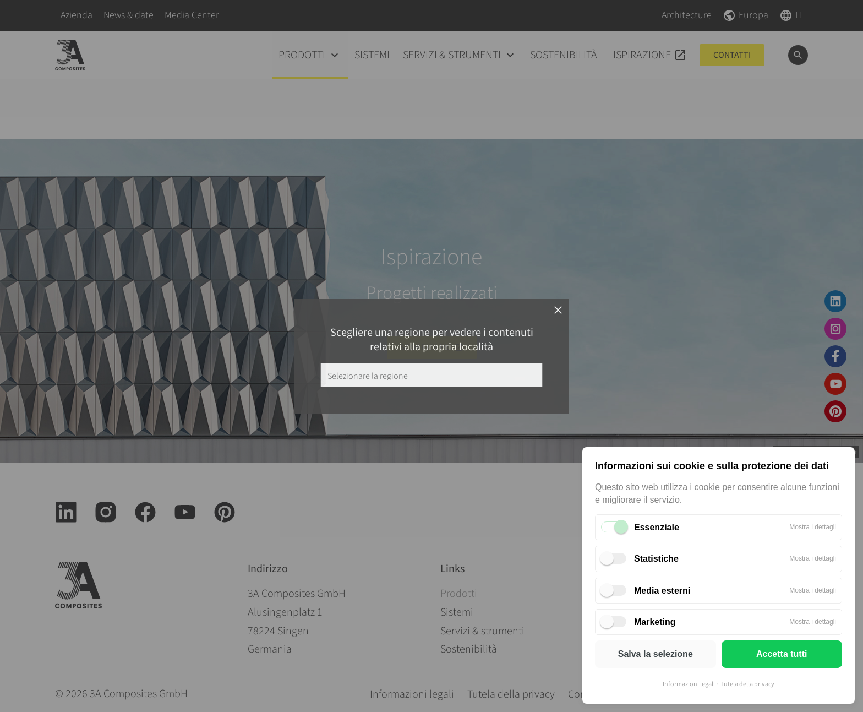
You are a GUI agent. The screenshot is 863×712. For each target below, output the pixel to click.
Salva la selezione (655, 654)
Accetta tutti (781, 654)
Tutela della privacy (747, 684)
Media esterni (662, 590)
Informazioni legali (689, 684)
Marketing (655, 622)
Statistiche (656, 558)
